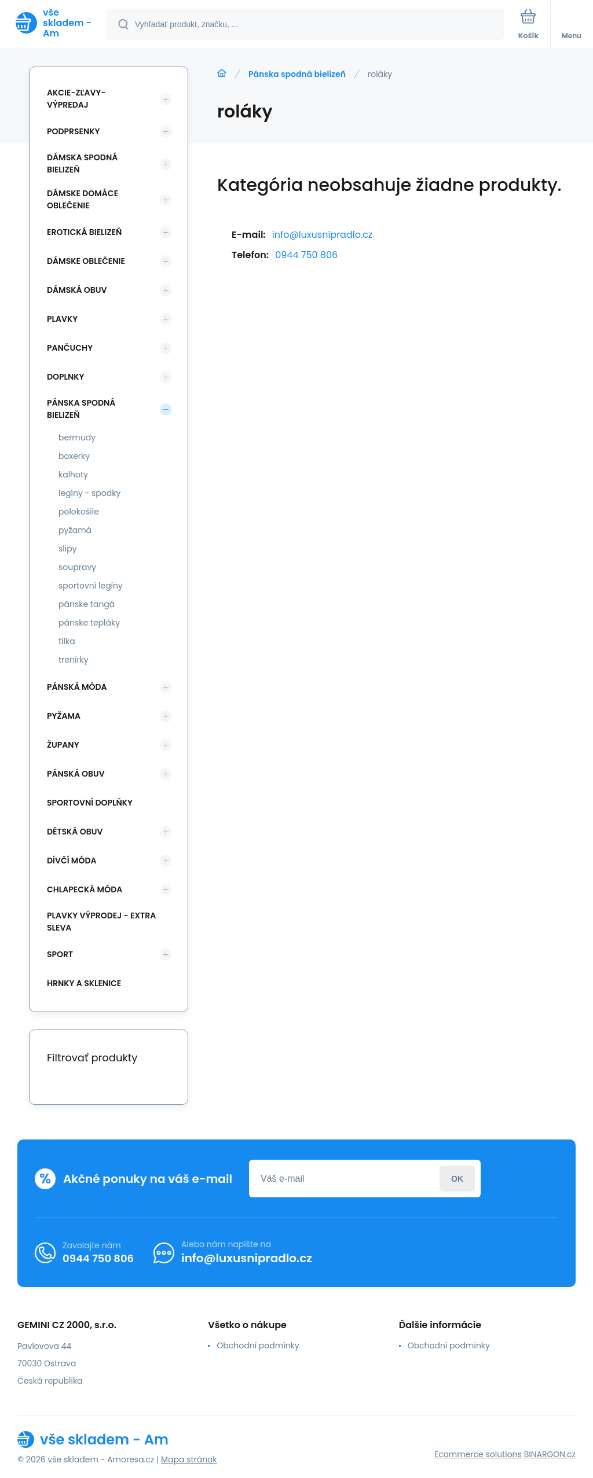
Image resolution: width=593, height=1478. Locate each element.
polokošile (78, 511)
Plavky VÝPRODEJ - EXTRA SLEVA (101, 921)
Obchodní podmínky (258, 1345)
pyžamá (74, 530)
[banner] (54, 22)
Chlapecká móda (84, 889)
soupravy (77, 567)
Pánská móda (77, 687)
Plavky (62, 319)
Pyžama (63, 716)
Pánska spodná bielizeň (297, 74)
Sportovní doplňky (90, 802)
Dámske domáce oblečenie (82, 199)
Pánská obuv (76, 774)
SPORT (60, 954)
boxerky (74, 456)
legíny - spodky (89, 493)
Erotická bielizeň (84, 232)
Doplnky (65, 377)
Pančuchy (70, 348)
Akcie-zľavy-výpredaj (76, 99)
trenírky (73, 660)
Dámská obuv (77, 290)
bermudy (77, 437)
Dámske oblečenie (86, 261)
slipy (67, 548)
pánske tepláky (89, 622)
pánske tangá (86, 604)
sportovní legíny (90, 585)
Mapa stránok (189, 1459)
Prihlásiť (457, 1179)
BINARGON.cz (550, 1454)
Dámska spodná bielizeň (82, 163)
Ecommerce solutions (478, 1454)
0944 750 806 (306, 255)
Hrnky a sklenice (84, 983)
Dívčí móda (72, 860)
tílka (66, 641)
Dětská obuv (75, 831)
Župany (63, 745)
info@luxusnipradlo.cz (322, 234)
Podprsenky (73, 131)
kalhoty (73, 474)
